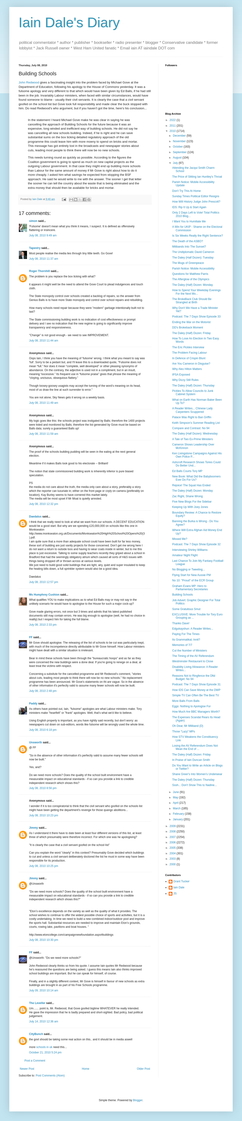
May (176, 797)
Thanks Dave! (180, 623)
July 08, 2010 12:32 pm (43, 504)
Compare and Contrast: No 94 (190, 428)
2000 (173, 864)
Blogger (137, 1100)
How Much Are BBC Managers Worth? (196, 711)
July (176, 163)
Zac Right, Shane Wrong (187, 496)
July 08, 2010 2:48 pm (43, 691)
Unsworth (35, 742)
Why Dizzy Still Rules (185, 380)
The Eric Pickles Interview (188, 347)
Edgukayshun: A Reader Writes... (192, 628)
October (178, 146)
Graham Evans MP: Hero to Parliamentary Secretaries (190, 587)
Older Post (143, 1068)
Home (85, 1068)
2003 (173, 858)
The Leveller (37, 1003)
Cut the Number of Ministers (189, 650)
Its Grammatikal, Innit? (186, 639)
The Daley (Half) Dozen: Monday (192, 284)
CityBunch (36, 1034)
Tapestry (34, 248)
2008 (173, 831)
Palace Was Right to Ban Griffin (191, 417)
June (176, 792)
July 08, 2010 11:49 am (43, 402)
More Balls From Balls (185, 701)
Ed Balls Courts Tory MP (187, 471)
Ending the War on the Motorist (191, 322)
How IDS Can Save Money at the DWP (196, 690)
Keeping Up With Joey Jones (190, 507)
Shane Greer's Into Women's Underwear (197, 774)
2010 (173, 131)
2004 (173, 853)
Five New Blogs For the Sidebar (192, 501)
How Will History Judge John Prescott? (196, 201)
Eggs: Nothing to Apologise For (191, 706)
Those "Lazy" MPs (183, 731)
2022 (173, 120)
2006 (173, 842)
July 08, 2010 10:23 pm (43, 815)
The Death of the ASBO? (187, 241)
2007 (173, 837)
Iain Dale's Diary (69, 22)
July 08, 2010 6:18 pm (43, 729)
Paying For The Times (185, 634)
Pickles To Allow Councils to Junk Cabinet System (192, 392)
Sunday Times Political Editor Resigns (195, 196)
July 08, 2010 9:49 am (43, 235)
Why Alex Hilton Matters (187, 369)
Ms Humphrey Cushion (44, 594)
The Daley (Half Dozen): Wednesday (195, 433)
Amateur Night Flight (185, 555)
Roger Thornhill (39, 271)
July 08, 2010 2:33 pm (43, 624)
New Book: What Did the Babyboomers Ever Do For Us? (196, 478)
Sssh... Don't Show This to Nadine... (194, 785)
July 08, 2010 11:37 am (43, 258)
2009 (173, 826)
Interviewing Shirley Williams (190, 550)
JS (175, 893)
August (177, 157)
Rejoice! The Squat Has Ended (191, 485)
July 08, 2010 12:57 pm (43, 582)
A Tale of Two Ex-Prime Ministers (192, 439)
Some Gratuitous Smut (186, 609)
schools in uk (44, 1047)
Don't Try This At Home (186, 191)
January (178, 819)
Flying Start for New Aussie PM (191, 575)
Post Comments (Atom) (50, 1075)
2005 (173, 847)
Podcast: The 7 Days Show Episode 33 (196, 316)
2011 (173, 125)
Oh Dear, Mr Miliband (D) (187, 726)
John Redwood (29, 82)
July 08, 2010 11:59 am (43, 433)
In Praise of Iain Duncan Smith (191, 760)
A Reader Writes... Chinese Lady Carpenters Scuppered (192, 410)
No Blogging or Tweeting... (188, 569)
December (180, 135)
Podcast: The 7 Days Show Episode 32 (196, 544)
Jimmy (33, 827)
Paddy (33, 703)
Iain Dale (178, 887)
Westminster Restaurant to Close (192, 661)
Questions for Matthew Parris (190, 274)
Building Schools (182, 594)
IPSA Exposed (181, 374)
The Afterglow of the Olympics (190, 279)
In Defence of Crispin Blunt (188, 358)
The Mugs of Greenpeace (188, 263)
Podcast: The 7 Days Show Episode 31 (196, 684)
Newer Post (27, 1068)
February (179, 813)
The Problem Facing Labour (189, 352)
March (177, 808)
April (176, 802)
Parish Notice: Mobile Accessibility (193, 268)
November (180, 141)
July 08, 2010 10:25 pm (43, 866)
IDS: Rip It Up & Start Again (189, 207)
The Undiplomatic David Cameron (193, 252)
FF (31, 637)
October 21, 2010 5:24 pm (45, 1052)
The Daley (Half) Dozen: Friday (191, 333)
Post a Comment (34, 1060)
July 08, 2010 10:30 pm (43, 940)
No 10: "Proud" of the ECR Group (193, 580)
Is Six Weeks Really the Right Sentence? (197, 235)
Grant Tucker (181, 881)
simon (33, 221)
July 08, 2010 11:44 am (43, 340)
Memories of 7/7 (182, 645)
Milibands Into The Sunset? (189, 246)
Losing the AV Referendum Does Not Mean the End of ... (195, 747)
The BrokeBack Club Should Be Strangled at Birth (192, 300)
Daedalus (35, 516)
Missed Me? (179, 539)
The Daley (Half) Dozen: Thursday (193, 385)
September (180, 152)
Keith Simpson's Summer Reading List (196, 422)
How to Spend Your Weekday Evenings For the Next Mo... (196, 292)
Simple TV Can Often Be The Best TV (195, 695)
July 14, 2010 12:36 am (43, 1021)
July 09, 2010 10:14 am (43, 990)
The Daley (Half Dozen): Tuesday (192, 257)
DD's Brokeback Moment (187, 327)
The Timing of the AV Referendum (193, 656)
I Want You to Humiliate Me (189, 221)
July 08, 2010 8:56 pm (43, 788)
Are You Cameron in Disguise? (191, 363)
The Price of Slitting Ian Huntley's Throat (197, 176)
